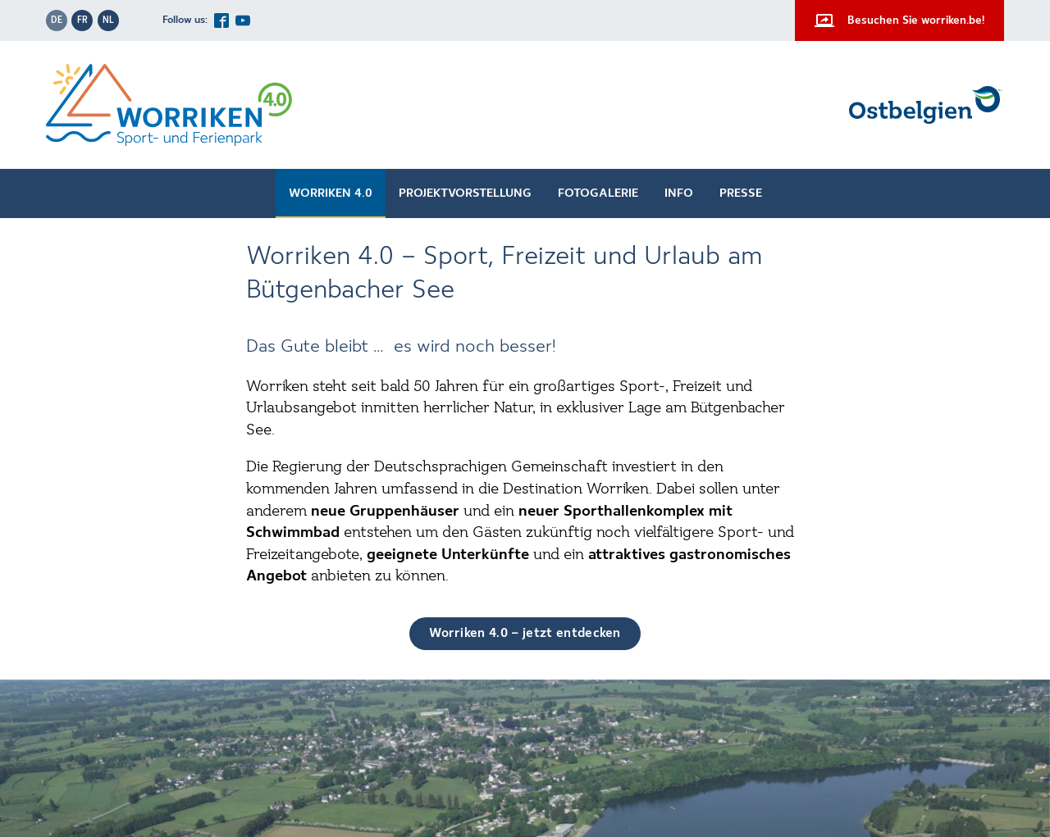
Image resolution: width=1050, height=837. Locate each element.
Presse (740, 193)
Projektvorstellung (465, 193)
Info (678, 193)
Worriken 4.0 (330, 193)
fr (82, 20)
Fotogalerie (598, 193)
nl (108, 20)
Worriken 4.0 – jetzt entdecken (525, 633)
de (56, 20)
